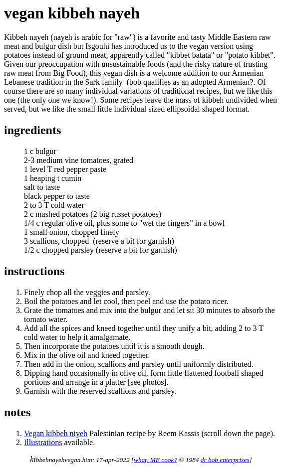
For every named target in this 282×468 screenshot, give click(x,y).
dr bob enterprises (225, 460)
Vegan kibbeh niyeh (55, 433)
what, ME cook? (155, 460)
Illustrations (43, 442)
